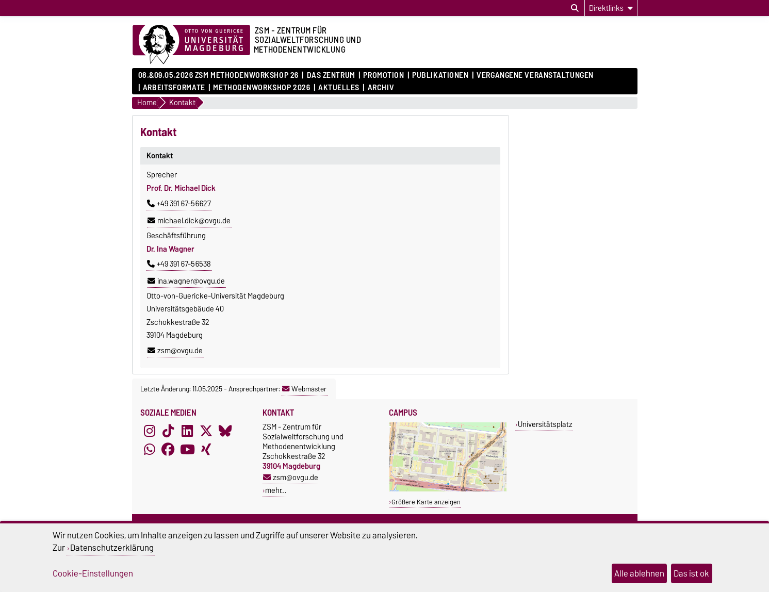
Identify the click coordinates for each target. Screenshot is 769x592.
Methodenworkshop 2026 (261, 87)
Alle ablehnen (639, 573)
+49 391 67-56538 (179, 264)
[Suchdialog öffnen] (575, 8)
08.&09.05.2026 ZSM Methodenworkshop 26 (218, 75)
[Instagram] (149, 431)
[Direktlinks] (611, 8)
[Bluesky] (225, 431)
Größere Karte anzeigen (426, 502)
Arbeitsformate (174, 87)
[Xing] (206, 449)
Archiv (381, 87)
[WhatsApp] (149, 449)
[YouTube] (187, 449)
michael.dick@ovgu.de (189, 221)
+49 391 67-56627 (179, 204)
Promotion (383, 75)
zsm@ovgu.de (175, 350)
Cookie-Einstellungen (93, 573)
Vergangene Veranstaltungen (535, 75)
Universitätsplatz (545, 424)
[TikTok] (168, 431)
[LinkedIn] (187, 431)
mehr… (275, 490)
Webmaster (304, 389)
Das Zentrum (331, 75)
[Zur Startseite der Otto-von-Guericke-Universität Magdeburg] (191, 44)
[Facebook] (168, 449)
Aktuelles (338, 87)
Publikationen (440, 75)
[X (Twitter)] (206, 431)
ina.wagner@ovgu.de (186, 281)
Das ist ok (691, 573)
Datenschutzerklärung (112, 547)
